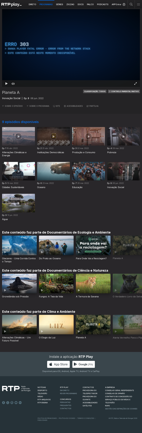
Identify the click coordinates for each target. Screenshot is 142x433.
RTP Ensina (43, 403)
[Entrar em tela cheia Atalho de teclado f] (135, 83)
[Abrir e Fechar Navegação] (138, 4)
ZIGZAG (70, 4)
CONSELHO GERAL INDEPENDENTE (119, 390)
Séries (59, 4)
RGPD (107, 406)
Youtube (16, 402)
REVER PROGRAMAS (68, 393)
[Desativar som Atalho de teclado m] (13, 83)
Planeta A (11, 92)
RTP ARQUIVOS (44, 400)
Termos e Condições (85, 418)
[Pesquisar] (131, 4)
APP (114, 4)
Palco (90, 4)
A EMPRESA (110, 387)
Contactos (65, 408)
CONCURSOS (65, 399)
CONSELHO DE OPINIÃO (115, 393)
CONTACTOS (88, 387)
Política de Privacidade (47, 418)
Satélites (87, 406)
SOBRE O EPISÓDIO (12, 106)
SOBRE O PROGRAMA (38, 106)
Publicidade (42, 420)
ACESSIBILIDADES (73, 106)
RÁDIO (40, 396)
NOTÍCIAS (42, 387)
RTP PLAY (64, 387)
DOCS (81, 4)
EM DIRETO (64, 390)
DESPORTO (42, 390)
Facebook (3, 402)
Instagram (11, 402)
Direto (32, 4)
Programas (46, 4)
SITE (56, 106)
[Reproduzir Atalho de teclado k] (6, 83)
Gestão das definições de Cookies (121, 409)
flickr (20, 402)
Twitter (7, 402)
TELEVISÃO (42, 393)
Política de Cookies (67, 418)
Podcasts (102, 4)
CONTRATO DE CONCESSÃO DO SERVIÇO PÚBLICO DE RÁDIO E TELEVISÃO (118, 399)
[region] (71, 48)
